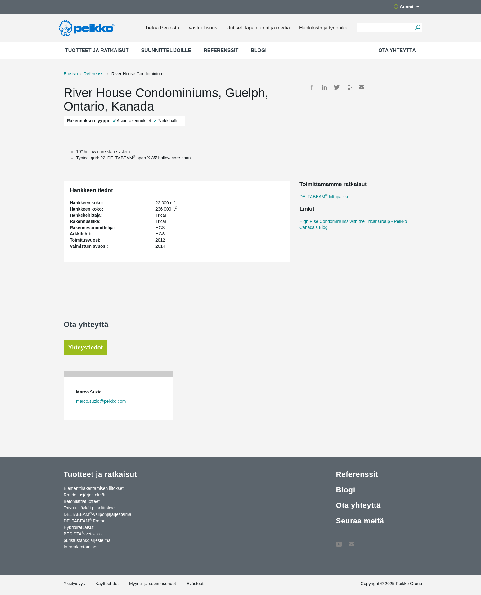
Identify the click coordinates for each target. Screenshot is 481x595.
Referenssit (221, 50)
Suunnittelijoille (166, 50)
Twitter (337, 87)
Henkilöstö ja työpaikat (324, 27)
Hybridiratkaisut (78, 527)
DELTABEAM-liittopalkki (323, 196)
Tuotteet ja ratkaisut (96, 50)
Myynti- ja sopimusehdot (152, 583)
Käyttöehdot (107, 583)
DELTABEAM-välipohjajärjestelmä (97, 514)
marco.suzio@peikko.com (101, 401)
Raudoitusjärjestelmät (85, 494)
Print (349, 87)
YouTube (339, 541)
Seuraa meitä (360, 521)
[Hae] (417, 27)
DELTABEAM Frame (85, 520)
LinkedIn (324, 87)
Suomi (406, 6)
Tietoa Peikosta (162, 27)
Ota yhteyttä (397, 50)
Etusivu (71, 73)
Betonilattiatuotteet (82, 501)
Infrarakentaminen (81, 546)
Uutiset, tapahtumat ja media (258, 27)
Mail (361, 87)
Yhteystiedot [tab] (85, 347)
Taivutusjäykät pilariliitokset (90, 507)
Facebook (312, 87)
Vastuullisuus (202, 27)
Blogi (259, 50)
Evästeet (195, 583)
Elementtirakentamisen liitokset (94, 488)
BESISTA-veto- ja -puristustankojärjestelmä (87, 537)
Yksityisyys (74, 583)
